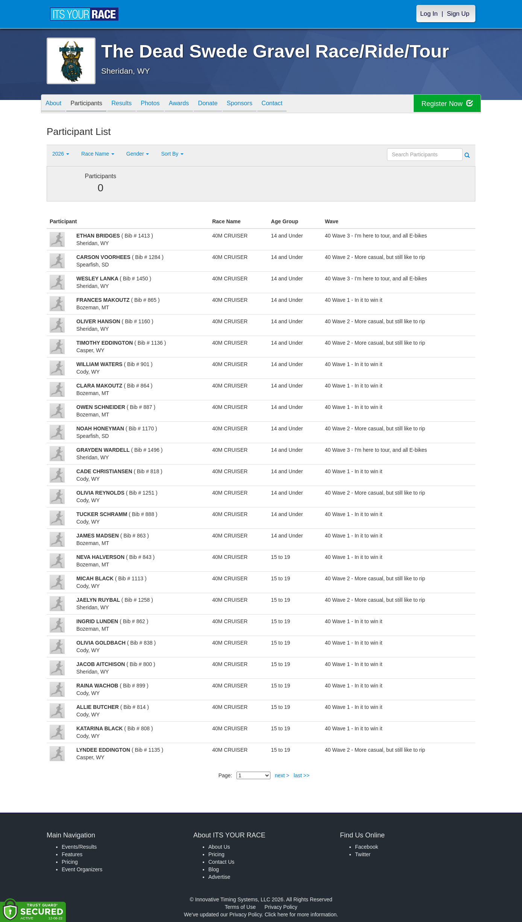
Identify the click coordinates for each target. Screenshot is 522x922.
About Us (219, 847)
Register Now (444, 104)
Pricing (70, 862)
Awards (195, 104)
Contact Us (221, 862)
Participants (92, 104)
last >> (302, 775)
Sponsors (264, 104)
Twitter (362, 854)
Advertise (219, 877)
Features (72, 854)
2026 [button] (60, 154)
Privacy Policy (280, 907)
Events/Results (79, 847)
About (55, 104)
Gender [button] (137, 154)
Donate (228, 104)
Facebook (366, 847)
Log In (429, 13)
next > (282, 775)
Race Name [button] (97, 154)
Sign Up (458, 13)
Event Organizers (82, 869)
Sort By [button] (172, 154)
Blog (213, 869)
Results (131, 104)
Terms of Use (240, 907)
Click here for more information (301, 914)
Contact (300, 104)
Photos (163, 104)
